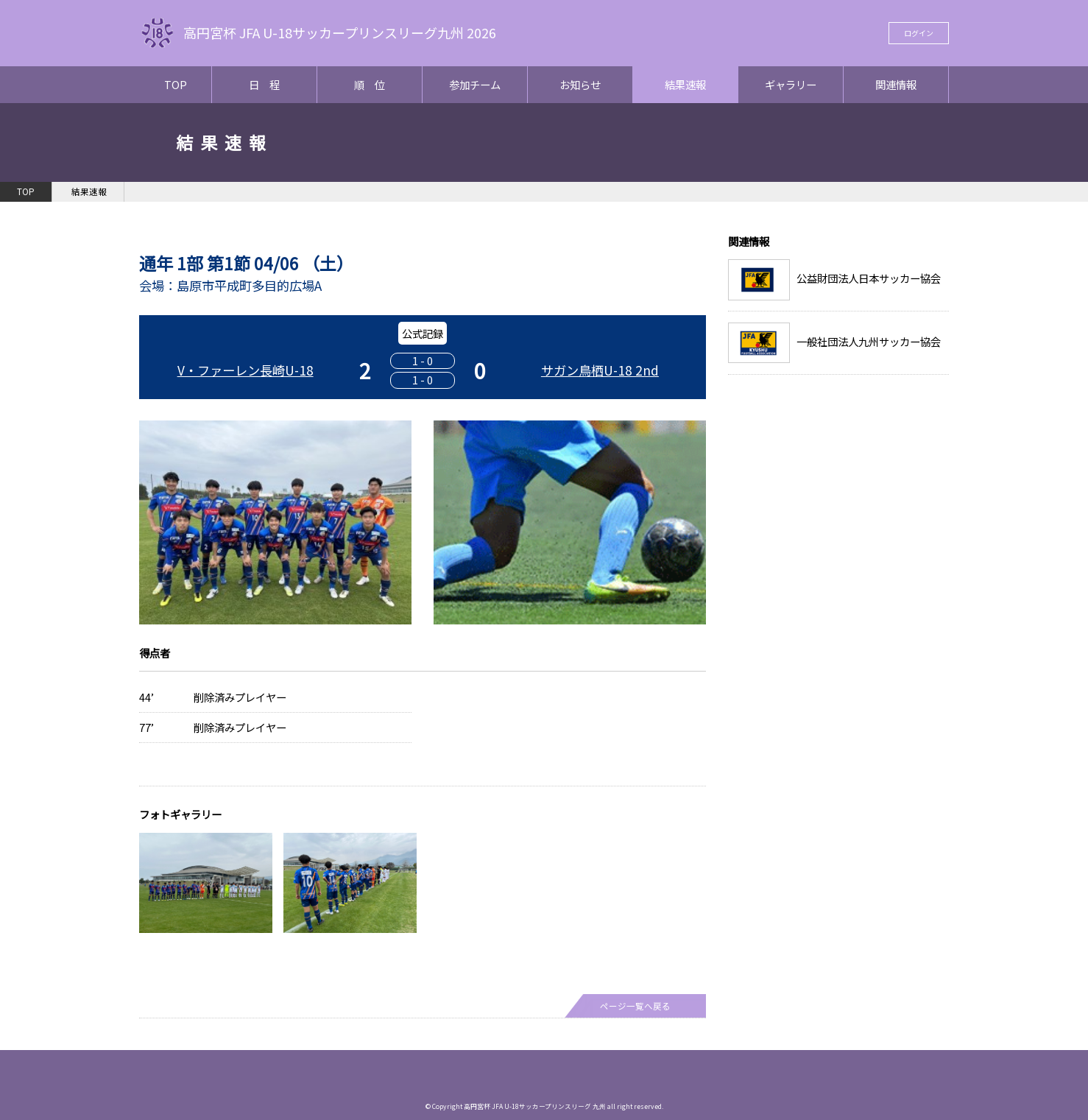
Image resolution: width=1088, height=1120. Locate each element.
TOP (175, 84)
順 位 (369, 84)
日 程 (264, 84)
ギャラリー (790, 84)
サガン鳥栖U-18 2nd (600, 370)
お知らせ (580, 84)
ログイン (918, 32)
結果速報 (685, 84)
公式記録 (422, 333)
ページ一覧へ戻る (635, 1006)
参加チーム (475, 84)
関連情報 (895, 84)
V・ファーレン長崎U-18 (245, 370)
